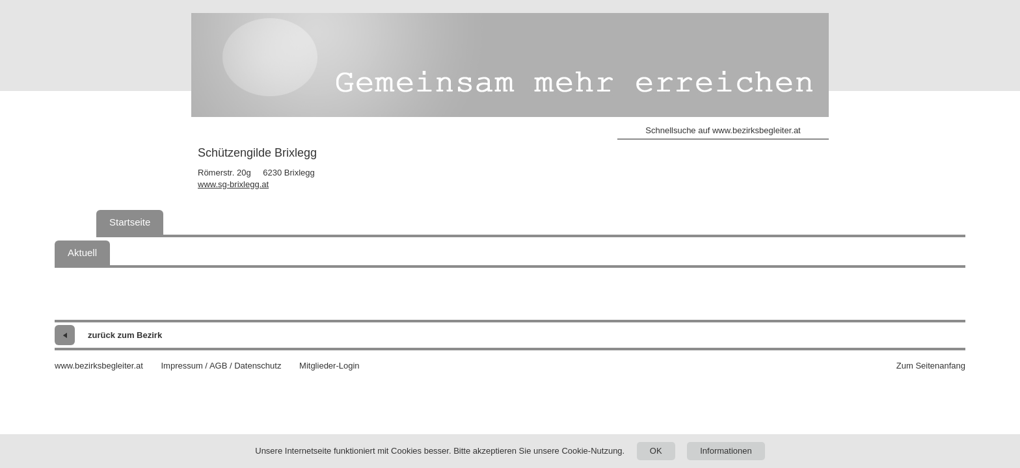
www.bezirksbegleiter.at (99, 365)
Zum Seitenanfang (930, 365)
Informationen (726, 451)
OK (656, 451)
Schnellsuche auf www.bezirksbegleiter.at (722, 130)
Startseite (129, 222)
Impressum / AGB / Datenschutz (221, 365)
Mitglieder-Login (329, 365)
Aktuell (82, 252)
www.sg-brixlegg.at (233, 184)
